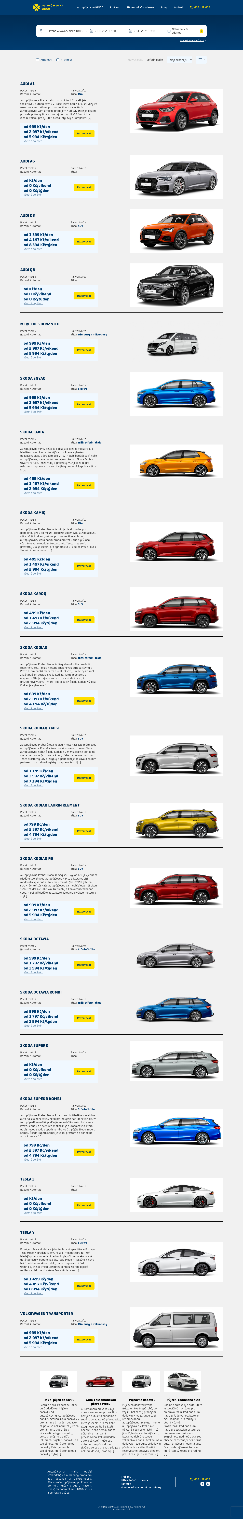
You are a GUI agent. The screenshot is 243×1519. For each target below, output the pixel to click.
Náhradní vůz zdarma (140, 7)
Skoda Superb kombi (40, 1098)
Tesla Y (27, 1232)
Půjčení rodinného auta (183, 1400)
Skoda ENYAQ (33, 378)
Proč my (115, 7)
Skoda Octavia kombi (41, 992)
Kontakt (178, 7)
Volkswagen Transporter (46, 1313)
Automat (43, 59)
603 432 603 (200, 7)
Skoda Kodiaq (33, 647)
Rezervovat (84, 133)
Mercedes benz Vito (40, 324)
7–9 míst (64, 59)
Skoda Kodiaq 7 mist (40, 728)
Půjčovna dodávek (142, 1400)
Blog (164, 7)
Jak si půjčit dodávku (59, 1400)
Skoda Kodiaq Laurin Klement (50, 805)
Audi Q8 (27, 269)
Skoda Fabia (32, 432)
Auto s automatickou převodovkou (101, 1402)
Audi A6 (27, 161)
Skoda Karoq (33, 593)
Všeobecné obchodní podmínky (141, 1487)
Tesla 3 (27, 1179)
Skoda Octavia (34, 939)
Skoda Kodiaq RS (36, 858)
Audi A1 (27, 83)
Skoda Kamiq (33, 512)
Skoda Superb (34, 1045)
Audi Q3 (27, 215)
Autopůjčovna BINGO (90, 7)
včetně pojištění (33, 141)
